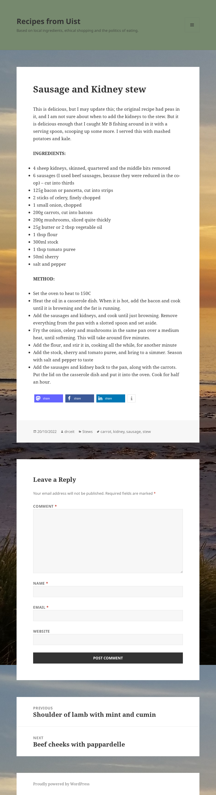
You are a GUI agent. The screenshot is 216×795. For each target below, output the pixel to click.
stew (147, 431)
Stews (87, 431)
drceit (69, 431)
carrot (106, 431)
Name (40, 583)
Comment (45, 506)
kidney (118, 431)
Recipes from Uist (49, 21)
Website (41, 631)
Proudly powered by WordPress (61, 783)
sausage (133, 431)
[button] (48, 398)
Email (41, 607)
